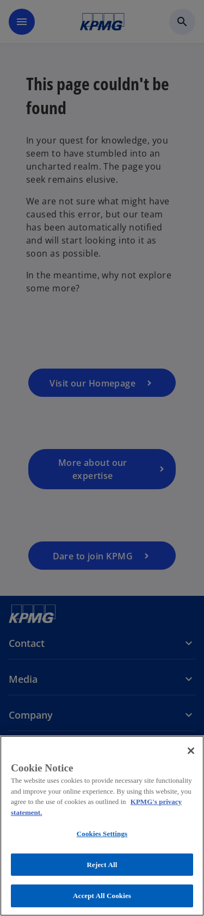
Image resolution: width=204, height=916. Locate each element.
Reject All (102, 865)
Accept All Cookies (102, 896)
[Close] (191, 751)
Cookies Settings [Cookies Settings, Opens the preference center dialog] (102, 834)
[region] (102, 826)
